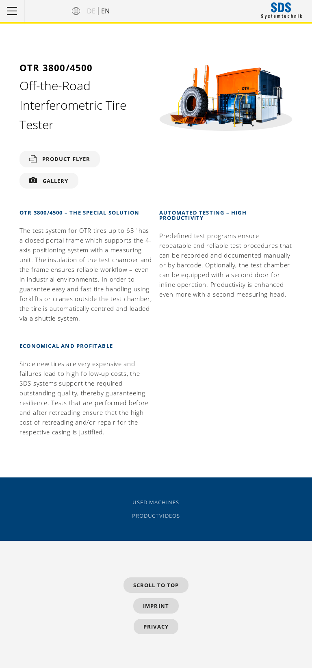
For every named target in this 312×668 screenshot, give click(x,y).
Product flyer (66, 159)
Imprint (156, 605)
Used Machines (155, 502)
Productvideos (156, 515)
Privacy (156, 626)
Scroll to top (156, 585)
